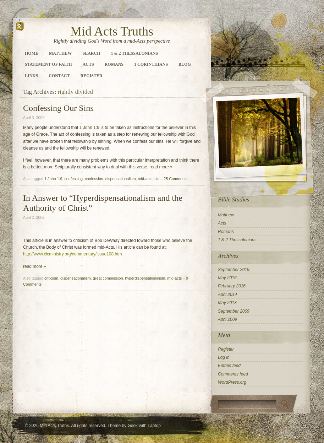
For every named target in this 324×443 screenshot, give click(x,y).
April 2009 (227, 319)
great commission (108, 278)
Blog (185, 64)
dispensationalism (120, 179)
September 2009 (233, 311)
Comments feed (233, 374)
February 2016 (232, 285)
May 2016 (227, 277)
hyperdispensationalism (145, 278)
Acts (88, 64)
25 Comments (175, 179)
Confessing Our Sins (58, 108)
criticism (51, 278)
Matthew (60, 53)
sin (156, 179)
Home (31, 53)
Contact (59, 75)
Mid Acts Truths (111, 31)
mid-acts (145, 179)
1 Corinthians (151, 64)
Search (91, 53)
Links (31, 75)
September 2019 (233, 269)
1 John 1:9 (89, 127)
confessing (73, 179)
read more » (160, 166)
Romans (114, 64)
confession (94, 179)
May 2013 (227, 302)
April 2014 (227, 294)
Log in (224, 357)
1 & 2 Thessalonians (134, 53)
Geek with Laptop (143, 425)
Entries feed (229, 365)
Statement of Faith (48, 64)
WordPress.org (232, 382)
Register (91, 75)
